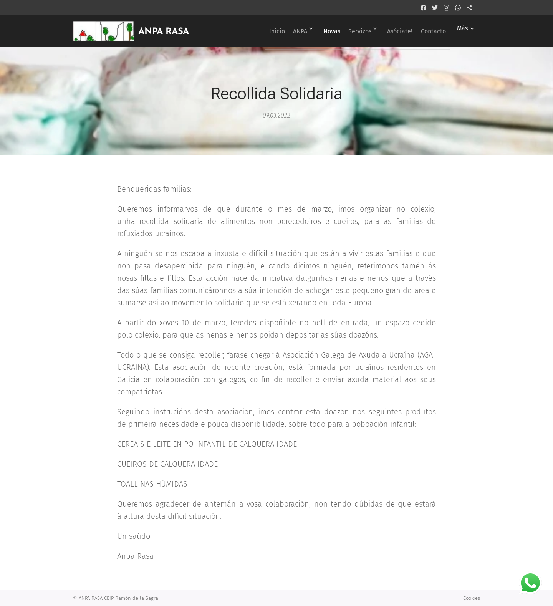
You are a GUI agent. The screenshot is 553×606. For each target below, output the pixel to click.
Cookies (471, 598)
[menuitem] (251, 31)
